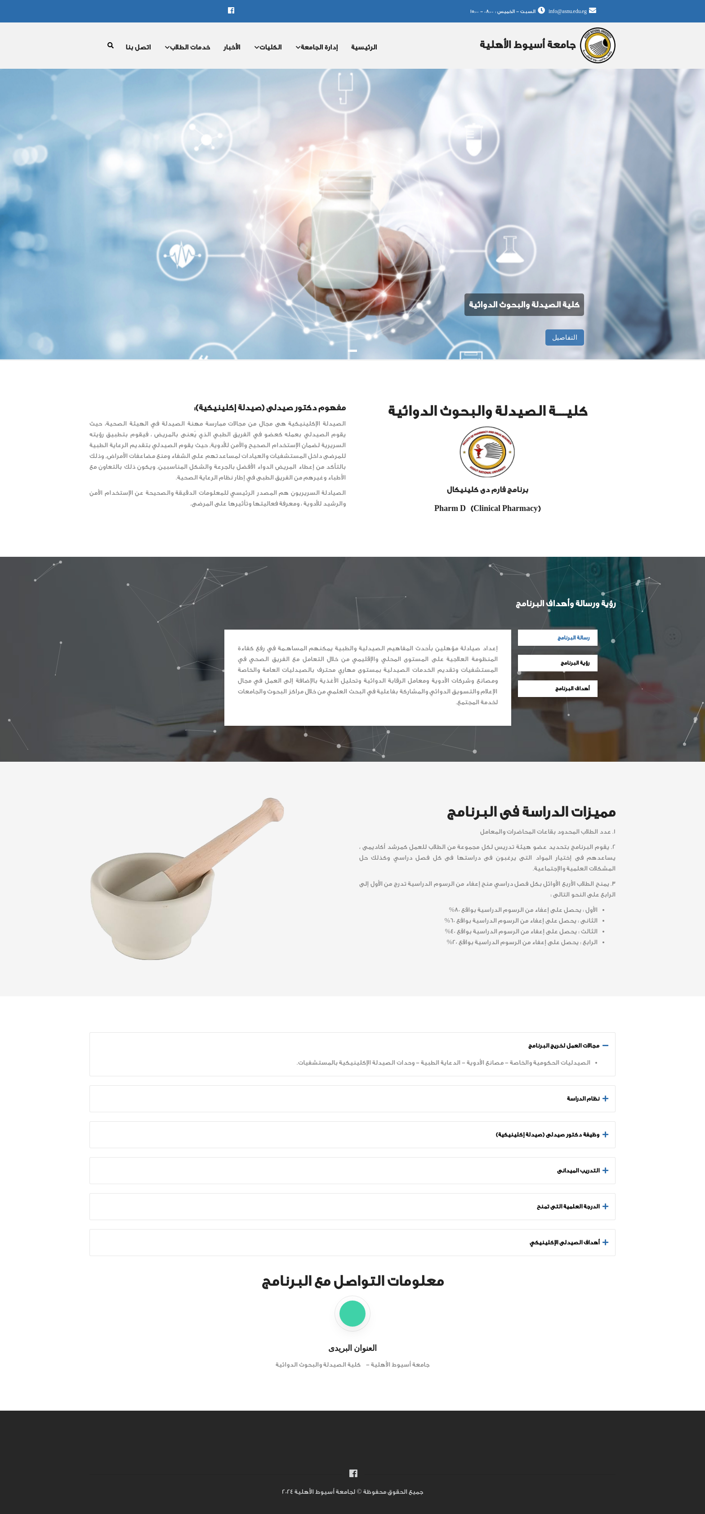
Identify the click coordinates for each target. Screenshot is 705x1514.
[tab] (352, 1045)
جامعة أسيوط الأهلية (528, 45)
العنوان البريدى (352, 1348)
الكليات (267, 48)
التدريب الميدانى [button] (578, 1170)
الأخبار (231, 47)
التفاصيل (564, 337)
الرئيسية (364, 47)
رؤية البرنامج (575, 663)
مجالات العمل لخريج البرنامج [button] (563, 1045)
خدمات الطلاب (187, 48)
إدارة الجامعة (317, 48)
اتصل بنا (138, 47)
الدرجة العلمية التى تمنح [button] (568, 1206)
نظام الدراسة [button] (583, 1098)
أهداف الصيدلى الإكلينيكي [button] (564, 1242)
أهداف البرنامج (572, 688)
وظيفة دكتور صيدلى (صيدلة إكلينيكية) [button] (547, 1134)
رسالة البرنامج (573, 638)
